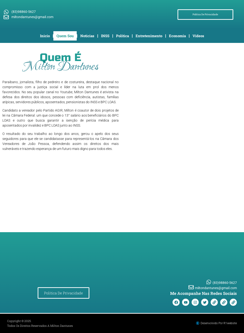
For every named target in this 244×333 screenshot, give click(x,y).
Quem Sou (65, 35)
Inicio (45, 35)
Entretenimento (149, 35)
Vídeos (198, 35)
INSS (105, 35)
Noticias (87, 35)
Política (122, 35)
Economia (177, 35)
